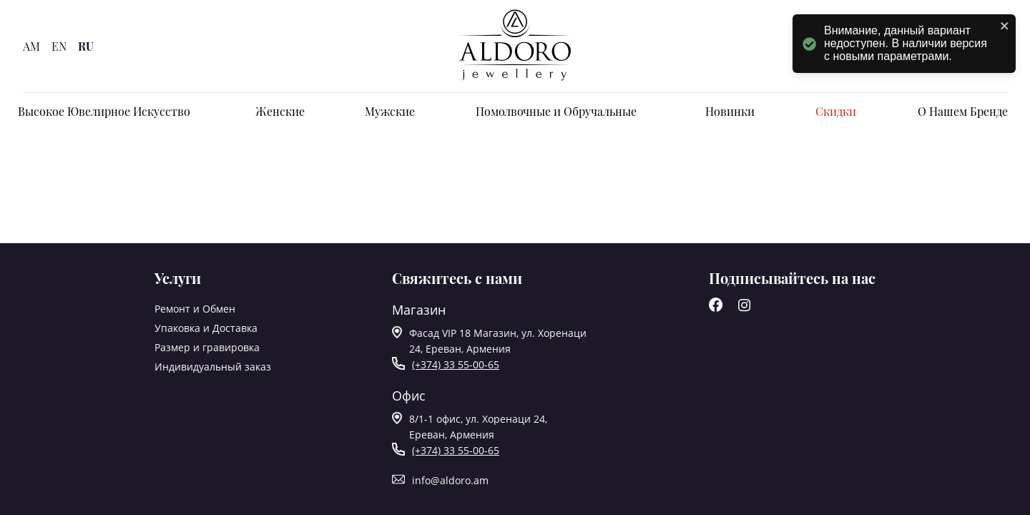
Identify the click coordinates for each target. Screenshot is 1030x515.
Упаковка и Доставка (206, 328)
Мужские (390, 111)
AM (31, 46)
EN (59, 46)
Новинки (730, 111)
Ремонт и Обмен (194, 308)
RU (86, 46)
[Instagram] (744, 308)
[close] (1005, 27)
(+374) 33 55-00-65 (455, 364)
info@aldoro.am (450, 480)
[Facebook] (716, 308)
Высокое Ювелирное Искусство (104, 111)
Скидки (835, 111)
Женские (280, 111)
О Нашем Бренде (963, 111)
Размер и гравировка (207, 347)
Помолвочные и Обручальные (556, 111)
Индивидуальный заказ (212, 366)
